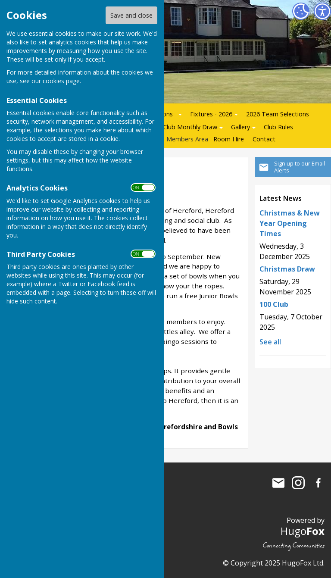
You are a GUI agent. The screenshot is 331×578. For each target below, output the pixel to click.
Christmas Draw (287, 269)
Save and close (131, 15)
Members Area (187, 139)
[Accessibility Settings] (322, 11)
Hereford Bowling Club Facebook (318, 482)
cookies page (61, 81)
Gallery (240, 127)
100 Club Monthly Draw (184, 127)
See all (270, 342)
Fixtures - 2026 (211, 114)
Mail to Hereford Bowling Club (278, 482)
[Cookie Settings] (300, 11)
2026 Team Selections (277, 114)
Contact (264, 139)
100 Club (273, 304)
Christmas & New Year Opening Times (289, 223)
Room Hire (228, 139)
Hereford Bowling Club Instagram (298, 482)
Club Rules (278, 127)
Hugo (303, 531)
